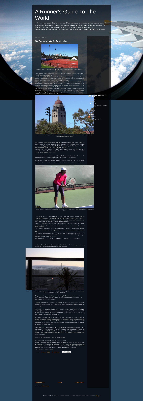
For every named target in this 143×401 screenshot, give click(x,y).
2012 (91, 99)
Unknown (93, 116)
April (93, 101)
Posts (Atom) (45, 386)
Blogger (98, 395)
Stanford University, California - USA (51, 41)
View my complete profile (95, 119)
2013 (91, 110)
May (93, 103)
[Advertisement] (59, 367)
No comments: (56, 352)
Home (60, 382)
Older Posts (80, 382)
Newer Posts (39, 382)
